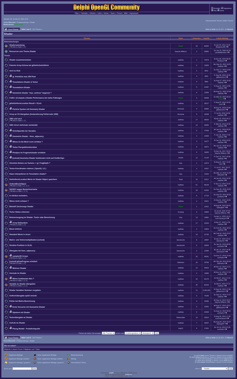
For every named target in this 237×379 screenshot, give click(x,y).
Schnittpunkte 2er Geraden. (24, 131)
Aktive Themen (228, 21)
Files (77, 13)
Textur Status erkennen (19, 212)
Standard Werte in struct (19, 234)
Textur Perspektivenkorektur (25, 147)
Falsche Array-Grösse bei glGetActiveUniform (29, 65)
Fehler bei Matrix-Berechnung (22, 301)
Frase (181, 98)
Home (106, 13)
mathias (181, 60)
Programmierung (22, 22)
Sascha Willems (181, 51)
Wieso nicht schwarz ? (19, 201)
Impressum (133, 13)
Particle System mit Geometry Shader (29, 109)
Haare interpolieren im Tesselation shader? (27, 174)
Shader (32, 22)
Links (99, 13)
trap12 (180, 328)
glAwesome (220, 77)
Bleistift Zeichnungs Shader (21, 206)
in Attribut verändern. (18, 196)
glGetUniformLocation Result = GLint (25, 103)
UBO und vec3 (15, 119)
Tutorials (84, 13)
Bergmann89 (220, 47)
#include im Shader (17, 273)
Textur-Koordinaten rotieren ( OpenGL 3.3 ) (27, 168)
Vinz (220, 164)
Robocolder (181, 317)
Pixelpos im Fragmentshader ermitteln (29, 153)
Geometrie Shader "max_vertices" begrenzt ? (32, 93)
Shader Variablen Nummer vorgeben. (25, 290)
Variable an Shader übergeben (22, 284)
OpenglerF (220, 207)
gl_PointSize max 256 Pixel (24, 77)
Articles (92, 13)
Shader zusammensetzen (20, 60)
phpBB (111, 373)
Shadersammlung (17, 45)
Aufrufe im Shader (17, 323)
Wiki (125, 13)
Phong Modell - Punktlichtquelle (26, 329)
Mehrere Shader (19, 268)
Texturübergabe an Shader (20, 317)
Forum (119, 13)
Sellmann (180, 262)
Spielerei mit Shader (21, 312)
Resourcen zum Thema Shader (22, 51)
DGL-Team (19, 24)
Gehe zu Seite (211, 29)
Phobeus (220, 61)
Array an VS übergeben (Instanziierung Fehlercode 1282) (33, 114)
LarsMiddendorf (220, 52)
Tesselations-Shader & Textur (25, 82)
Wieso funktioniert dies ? (23, 279)
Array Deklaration (20, 223)
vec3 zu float (14, 71)
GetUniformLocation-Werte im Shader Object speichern (33, 179)
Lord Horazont (220, 218)
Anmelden (215, 8)
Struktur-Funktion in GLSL (20, 245)
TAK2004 (220, 175)
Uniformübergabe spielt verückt (23, 296)
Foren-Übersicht (9, 22)
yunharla (220, 196)
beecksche (181, 240)
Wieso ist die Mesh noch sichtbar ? (28, 142)
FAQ (214, 10)
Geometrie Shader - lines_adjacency (28, 136)
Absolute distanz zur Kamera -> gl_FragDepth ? (29, 163)
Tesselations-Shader (21, 87)
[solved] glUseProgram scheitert (23, 261)
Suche (221, 10)
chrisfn (180, 158)
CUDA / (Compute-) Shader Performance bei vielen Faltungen (35, 98)
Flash (181, 46)
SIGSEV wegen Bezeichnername (23, 189)
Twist (181, 179)
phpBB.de (128, 374)
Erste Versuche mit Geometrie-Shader (29, 307)
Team (112, 13)
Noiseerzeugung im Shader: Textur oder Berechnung (32, 217)
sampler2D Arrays (20, 256)
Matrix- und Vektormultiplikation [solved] (26, 240)
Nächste (230, 29)
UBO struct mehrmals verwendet (23, 125)
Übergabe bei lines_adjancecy (22, 251)
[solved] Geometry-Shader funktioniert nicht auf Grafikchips (38, 158)
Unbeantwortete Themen (213, 21)
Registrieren (226, 8)
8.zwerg (181, 212)
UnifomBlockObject (17, 184)
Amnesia (181, 109)
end (220, 104)
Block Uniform (15, 229)
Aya (180, 163)
